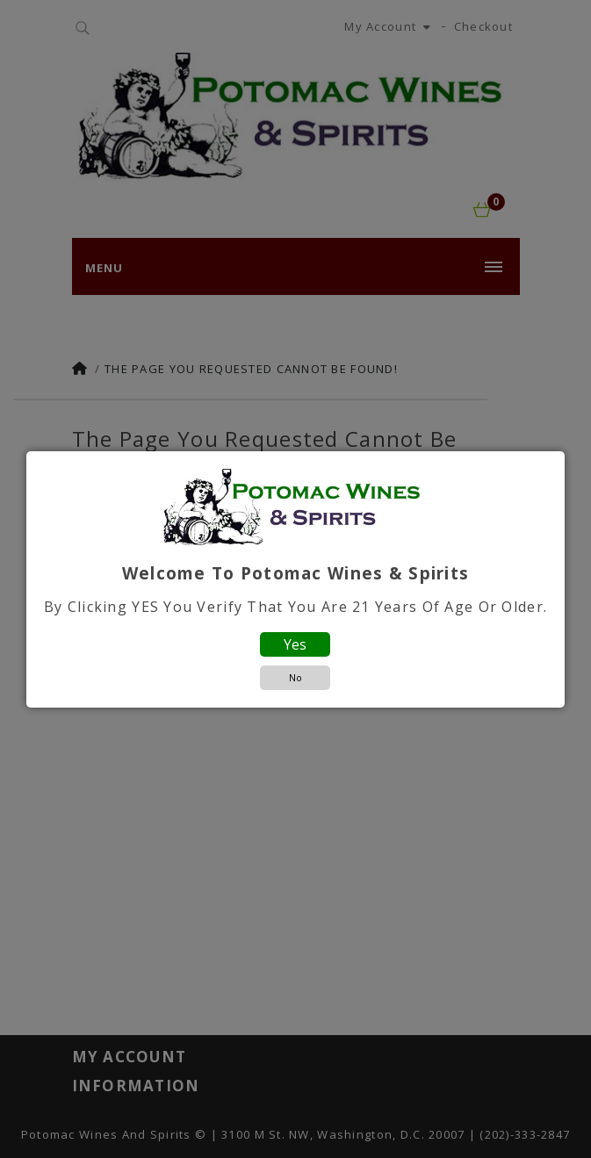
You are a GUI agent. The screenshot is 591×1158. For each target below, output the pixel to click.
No (295, 677)
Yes (295, 644)
